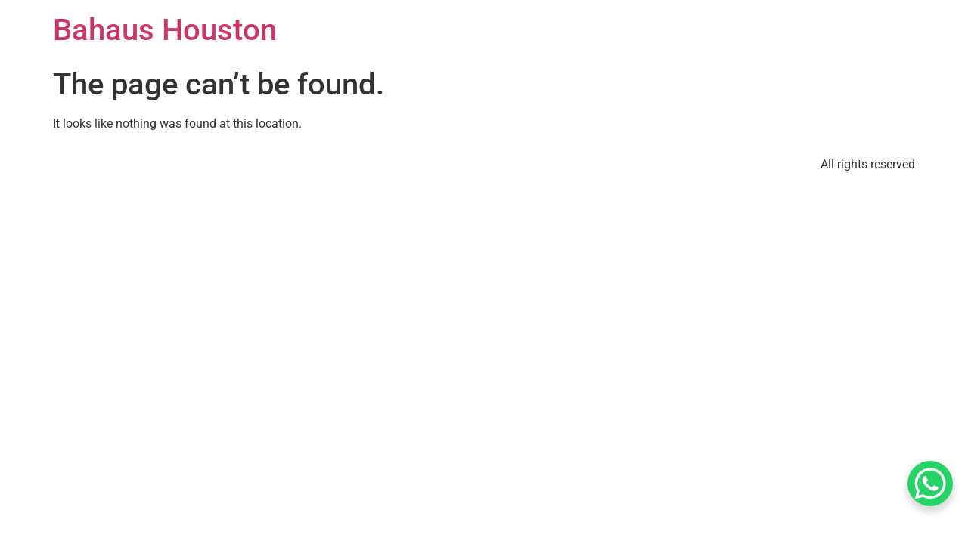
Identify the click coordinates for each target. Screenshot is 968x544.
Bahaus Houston (165, 30)
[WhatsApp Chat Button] (930, 483)
